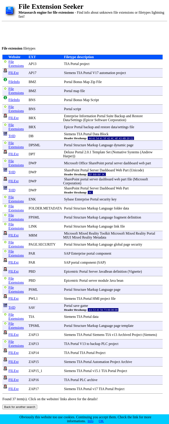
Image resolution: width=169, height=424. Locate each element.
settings (123, 127)
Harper (68, 156)
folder (118, 208)
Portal (74, 64)
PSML (33, 289)
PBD (32, 271)
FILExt (13, 73)
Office (83, 163)
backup (89, 127)
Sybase (69, 199)
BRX (32, 118)
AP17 (32, 73)
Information (87, 116)
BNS (32, 100)
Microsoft (71, 163)
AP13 (32, 64)
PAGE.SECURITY (42, 244)
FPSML (34, 217)
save (76, 305)
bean (120, 280)
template (127, 326)
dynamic (120, 145)
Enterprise (71, 116)
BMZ (32, 82)
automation (107, 73)
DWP (32, 163)
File (99, 82)
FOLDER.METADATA (45, 208)
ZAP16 (34, 380)
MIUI (67, 237)
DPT (32, 154)
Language (106, 145)
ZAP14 (34, 353)
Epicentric (71, 271)
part (148, 163)
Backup (119, 116)
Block (104, 134)
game (84, 305)
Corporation (116, 120)
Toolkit (105, 233)
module (103, 280)
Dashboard (107, 170)
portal (109, 163)
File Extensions (16, 64)
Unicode (137, 170)
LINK (33, 226)
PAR (32, 253)
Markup (92, 145)
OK (101, 421)
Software (100, 120)
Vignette (135, 271)
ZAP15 (34, 362)
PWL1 (33, 298)
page (130, 145)
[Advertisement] (82, 33)
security (105, 199)
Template (98, 152)
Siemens (70, 73)
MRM (33, 235)
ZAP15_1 (35, 371)
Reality (94, 233)
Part (126, 170)
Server (94, 170)
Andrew (147, 152)
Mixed (83, 233)
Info (91, 421)
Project (137, 335)
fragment (120, 217)
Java (113, 280)
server (118, 163)
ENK (32, 199)
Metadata (99, 237)
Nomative (120, 152)
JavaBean (105, 271)
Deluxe (69, 152)
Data (66, 120)
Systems (133, 152)
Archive (126, 362)
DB (31, 136)
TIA (31, 316)
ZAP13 (34, 335)
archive (92, 380)
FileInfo (14, 82)
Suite (110, 116)
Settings (76, 120)
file (82, 91)
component (103, 253)
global (118, 244)
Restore (137, 116)
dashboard (130, 163)
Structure (79, 145)
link (116, 226)
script (77, 109)
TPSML (34, 326)
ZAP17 (34, 389)
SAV (32, 307)
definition (134, 217)
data (114, 127)
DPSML (34, 145)
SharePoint (96, 163)
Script (94, 100)
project (84, 64)
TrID (11, 136)
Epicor (89, 120)
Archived (124, 335)
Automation (100, 362)
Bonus (77, 82)
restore (105, 127)
